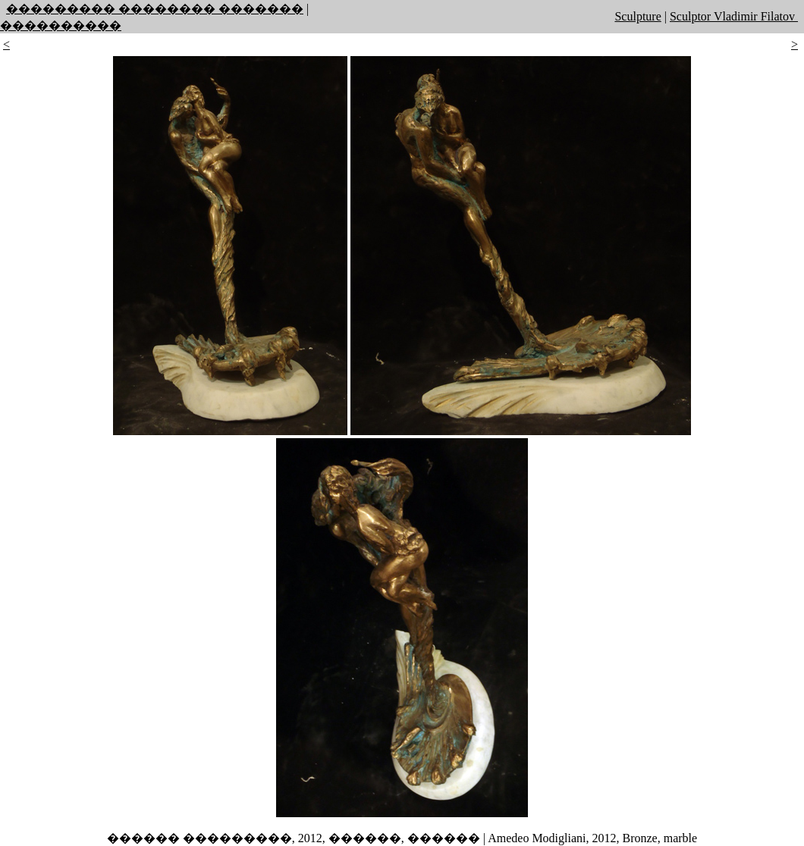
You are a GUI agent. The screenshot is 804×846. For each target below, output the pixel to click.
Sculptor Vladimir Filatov (734, 16)
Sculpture (637, 16)
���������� (60, 25)
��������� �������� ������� (154, 8)
